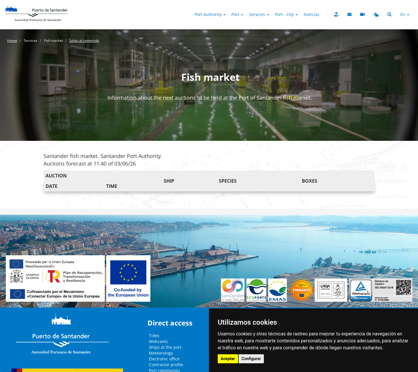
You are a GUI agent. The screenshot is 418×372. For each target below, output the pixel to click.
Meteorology (161, 353)
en (404, 14)
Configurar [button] (251, 358)
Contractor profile (166, 364)
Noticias (311, 14)
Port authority (210, 14)
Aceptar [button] (228, 358)
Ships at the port (165, 347)
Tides (154, 335)
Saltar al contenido (84, 40)
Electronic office (164, 359)
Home (12, 40)
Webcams (158, 341)
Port (237, 14)
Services (259, 14)
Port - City (286, 14)
